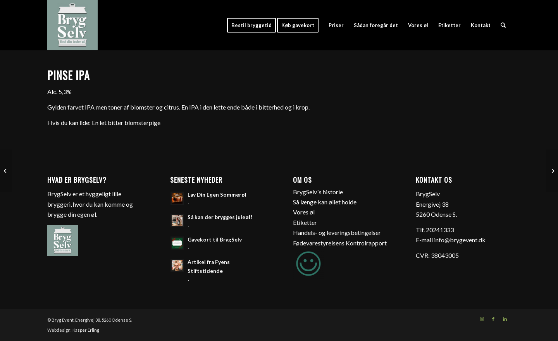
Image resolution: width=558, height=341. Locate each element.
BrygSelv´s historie (318, 191)
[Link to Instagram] (481, 319)
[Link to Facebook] (493, 319)
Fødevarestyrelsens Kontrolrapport (340, 243)
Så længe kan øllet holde (324, 202)
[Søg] (503, 25)
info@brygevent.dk (460, 239)
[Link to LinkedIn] (505, 319)
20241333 (440, 229)
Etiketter (305, 222)
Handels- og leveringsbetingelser (337, 232)
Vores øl (304, 212)
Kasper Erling (85, 329)
